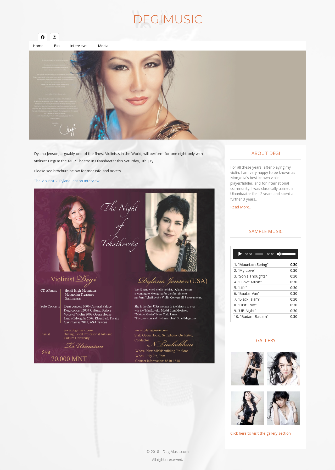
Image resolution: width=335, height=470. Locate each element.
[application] (265, 254)
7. (247, 299)
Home (38, 45)
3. (250, 276)
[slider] (259, 254)
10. (251, 316)
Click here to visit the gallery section (260, 433)
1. (251, 264)
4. (248, 281)
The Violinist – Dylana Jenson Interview (66, 180)
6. (246, 293)
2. (244, 270)
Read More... (241, 206)
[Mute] (279, 254)
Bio (57, 45)
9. (245, 310)
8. (245, 304)
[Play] (240, 254)
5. (240, 287)
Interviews (78, 45)
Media (103, 45)
